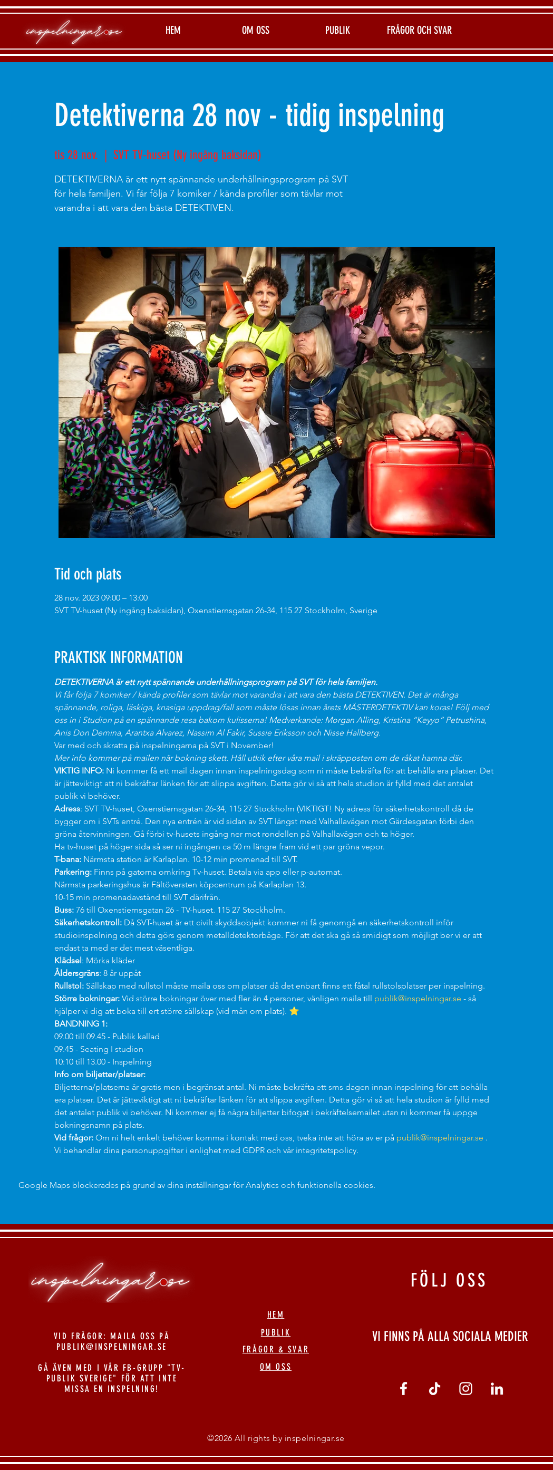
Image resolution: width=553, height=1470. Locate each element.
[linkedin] (497, 1388)
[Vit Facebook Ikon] (403, 1388)
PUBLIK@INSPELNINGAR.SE (111, 1346)
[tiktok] (434, 1388)
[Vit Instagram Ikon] (465, 1388)
